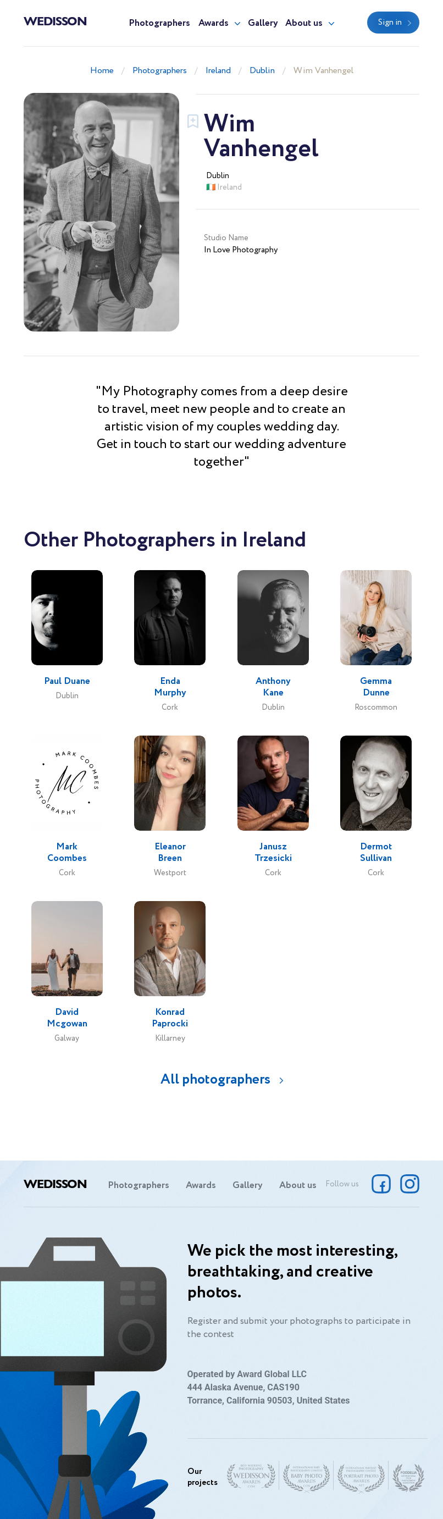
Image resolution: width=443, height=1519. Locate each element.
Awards (213, 23)
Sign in (390, 22)
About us (304, 23)
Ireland (218, 70)
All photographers (215, 1079)
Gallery (263, 23)
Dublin (262, 70)
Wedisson (55, 20)
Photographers (159, 23)
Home (102, 70)
